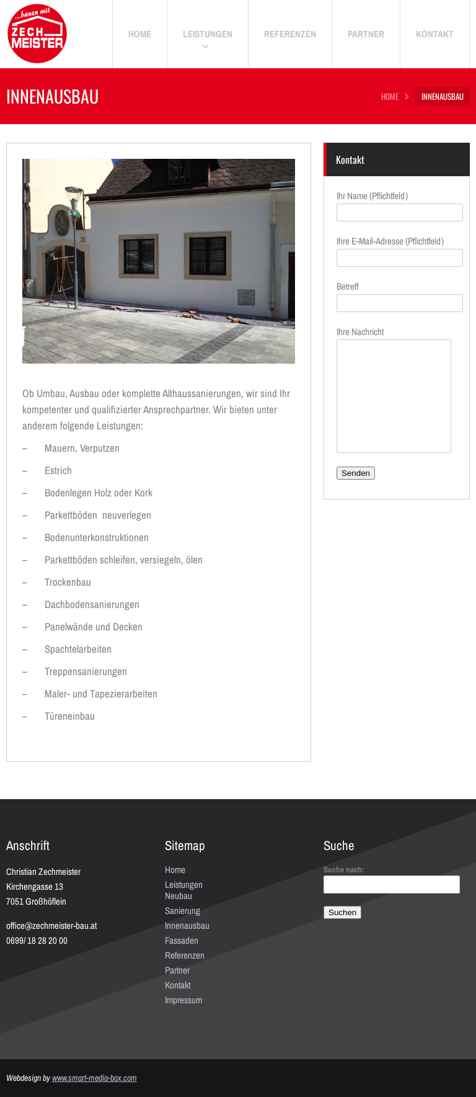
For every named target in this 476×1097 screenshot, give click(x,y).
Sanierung (182, 910)
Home (175, 869)
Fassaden (181, 940)
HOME (390, 96)
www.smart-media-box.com (94, 1077)
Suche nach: (344, 869)
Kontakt (177, 985)
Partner (177, 970)
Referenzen (185, 955)
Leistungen (184, 884)
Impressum (183, 999)
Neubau (178, 895)
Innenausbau (187, 925)
